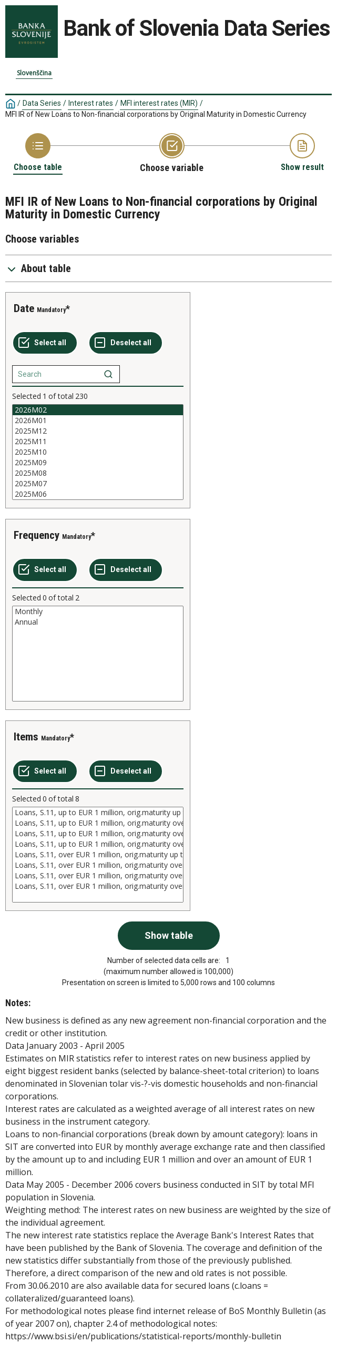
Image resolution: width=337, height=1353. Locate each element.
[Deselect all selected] (125, 343)
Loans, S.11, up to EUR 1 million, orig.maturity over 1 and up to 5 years (98, 823)
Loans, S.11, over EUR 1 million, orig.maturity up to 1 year (98, 854)
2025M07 (98, 483)
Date (24, 308)
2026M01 (98, 420)
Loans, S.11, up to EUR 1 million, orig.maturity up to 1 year (98, 812)
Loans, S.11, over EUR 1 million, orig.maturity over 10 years (98, 886)
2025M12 (98, 431)
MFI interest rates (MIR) (159, 103)
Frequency (36, 535)
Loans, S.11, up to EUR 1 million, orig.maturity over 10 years (98, 844)
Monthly (98, 611)
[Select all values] (45, 343)
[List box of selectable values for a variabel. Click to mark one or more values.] (97, 452)
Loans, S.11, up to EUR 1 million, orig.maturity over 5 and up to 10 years (98, 833)
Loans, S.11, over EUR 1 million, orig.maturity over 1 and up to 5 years (98, 865)
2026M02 (98, 410)
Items (26, 736)
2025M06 (98, 494)
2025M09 (98, 462)
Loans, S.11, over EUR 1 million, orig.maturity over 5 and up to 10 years (98, 875)
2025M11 (98, 441)
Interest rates (90, 103)
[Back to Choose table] (38, 153)
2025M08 (98, 473)
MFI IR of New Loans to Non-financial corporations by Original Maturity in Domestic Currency (156, 114)
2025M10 (98, 452)
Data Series (42, 103)
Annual (98, 622)
